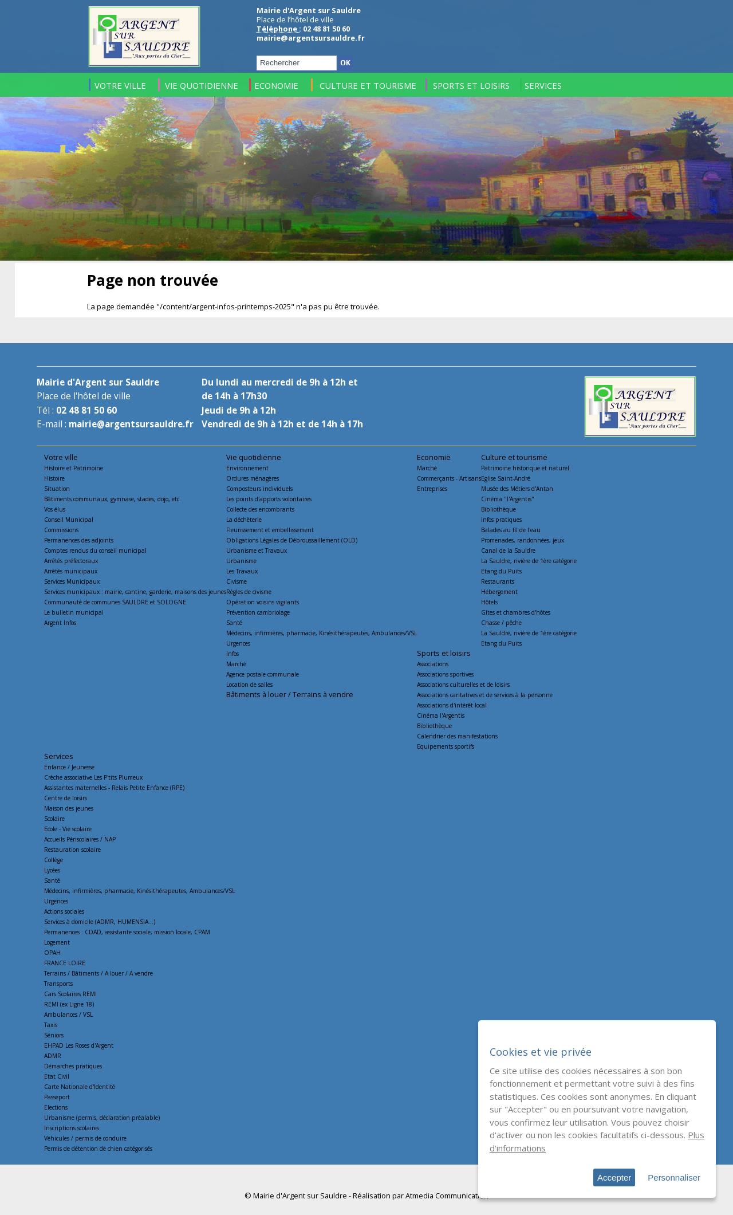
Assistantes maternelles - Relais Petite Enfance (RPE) (114, 788)
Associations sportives (445, 674)
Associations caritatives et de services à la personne (485, 695)
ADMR (52, 1056)
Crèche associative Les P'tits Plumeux (93, 777)
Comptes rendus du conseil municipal (95, 550)
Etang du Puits (501, 571)
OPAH (52, 953)
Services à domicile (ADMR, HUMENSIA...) (99, 922)
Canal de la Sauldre (508, 550)
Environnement (247, 468)
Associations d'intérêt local (452, 705)
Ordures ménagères (252, 478)
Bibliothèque (498, 509)
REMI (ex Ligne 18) (69, 1004)
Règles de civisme (248, 592)
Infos (232, 654)
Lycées (52, 870)
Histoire (54, 478)
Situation (57, 489)
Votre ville (61, 457)
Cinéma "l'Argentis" (507, 499)
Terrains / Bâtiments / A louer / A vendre (98, 973)
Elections (56, 1107)
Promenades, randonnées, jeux (522, 540)
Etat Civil (56, 1076)
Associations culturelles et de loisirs (463, 685)
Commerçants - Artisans (449, 478)
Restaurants (497, 581)
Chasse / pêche (501, 623)
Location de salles (249, 685)
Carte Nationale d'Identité (79, 1087)
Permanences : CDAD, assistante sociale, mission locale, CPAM (127, 932)
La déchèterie (244, 520)
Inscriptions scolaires (71, 1128)
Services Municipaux (72, 581)
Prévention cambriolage (258, 612)
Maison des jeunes (68, 808)
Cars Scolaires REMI (70, 994)
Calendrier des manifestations (457, 736)
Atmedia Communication (446, 1195)
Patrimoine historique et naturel (525, 468)
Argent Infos (60, 623)
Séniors (54, 1035)
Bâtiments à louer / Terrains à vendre (289, 694)
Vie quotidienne (253, 457)
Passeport (57, 1097)
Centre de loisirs (65, 798)
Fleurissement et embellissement (270, 530)
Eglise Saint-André (505, 478)
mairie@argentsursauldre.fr (311, 38)
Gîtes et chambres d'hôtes (515, 612)
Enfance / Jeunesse (69, 767)
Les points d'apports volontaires (269, 499)
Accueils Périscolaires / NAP (80, 839)
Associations (432, 664)
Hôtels (489, 602)
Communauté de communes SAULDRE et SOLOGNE (115, 602)
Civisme (236, 581)
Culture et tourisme (514, 457)
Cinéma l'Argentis (440, 715)
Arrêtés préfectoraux (71, 561)
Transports (58, 984)
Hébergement (499, 592)
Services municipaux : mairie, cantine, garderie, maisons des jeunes (135, 592)
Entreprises (432, 489)
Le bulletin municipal (74, 612)
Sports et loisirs (444, 653)
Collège (53, 860)
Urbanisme (241, 561)
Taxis (50, 1025)
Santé (234, 623)
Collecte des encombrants (260, 509)
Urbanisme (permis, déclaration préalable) (102, 1118)
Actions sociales (64, 911)
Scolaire (54, 819)
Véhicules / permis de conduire (85, 1138)
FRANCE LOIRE (64, 963)
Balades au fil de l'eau (511, 530)
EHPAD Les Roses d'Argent (78, 1045)
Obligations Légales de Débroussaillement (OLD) (291, 540)
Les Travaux (242, 571)
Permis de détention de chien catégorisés (98, 1149)
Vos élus (54, 509)
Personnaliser (674, 1177)
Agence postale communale (262, 674)
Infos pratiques (501, 520)
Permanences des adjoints (78, 540)
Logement (57, 942)
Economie (434, 457)
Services (58, 756)
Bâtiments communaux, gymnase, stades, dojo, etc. (112, 499)
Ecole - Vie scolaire (68, 829)
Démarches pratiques (73, 1066)
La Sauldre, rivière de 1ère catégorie (529, 561)
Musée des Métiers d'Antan (517, 489)
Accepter (614, 1177)
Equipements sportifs (445, 746)
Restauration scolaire (72, 850)
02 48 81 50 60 (86, 410)
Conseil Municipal (68, 520)
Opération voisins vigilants (262, 602)
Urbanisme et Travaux (256, 550)
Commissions (61, 530)
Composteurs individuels (259, 489)
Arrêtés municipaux (70, 571)
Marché (236, 664)
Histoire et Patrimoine (73, 468)
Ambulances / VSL (68, 1014)
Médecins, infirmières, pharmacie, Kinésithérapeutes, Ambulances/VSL (321, 633)
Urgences (238, 643)
